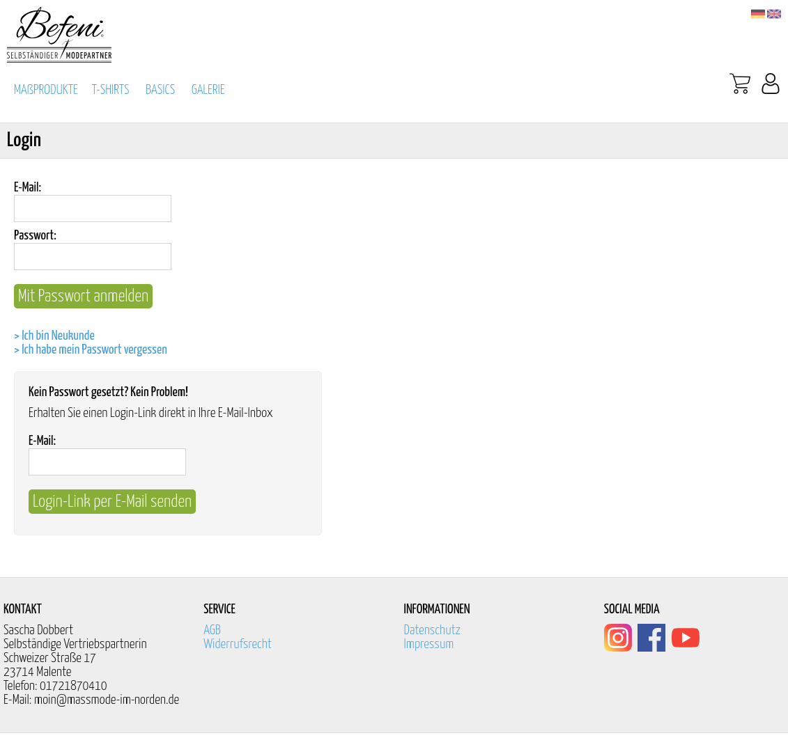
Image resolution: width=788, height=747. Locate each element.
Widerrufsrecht (237, 644)
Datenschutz (432, 630)
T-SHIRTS (111, 90)
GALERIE (208, 90)
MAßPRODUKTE (46, 90)
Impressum (429, 644)
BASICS (160, 90)
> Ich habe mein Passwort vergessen (90, 349)
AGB (212, 630)
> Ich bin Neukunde (54, 336)
